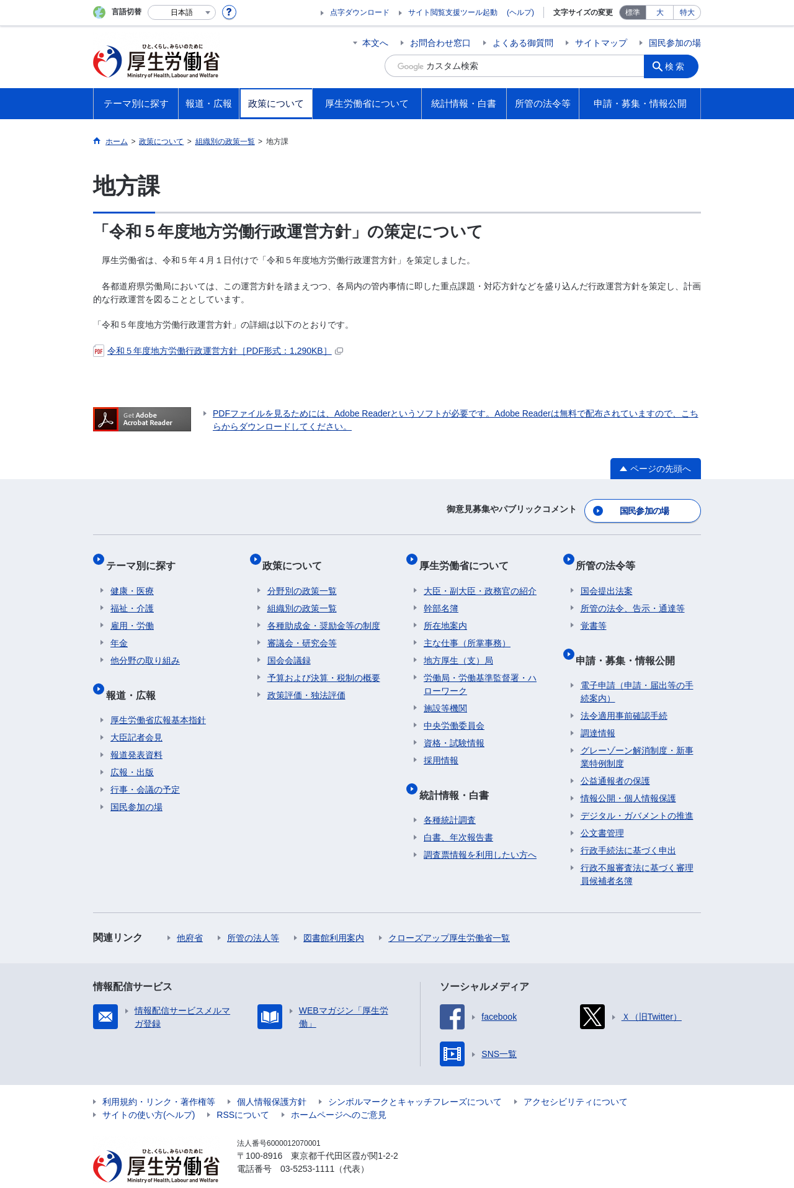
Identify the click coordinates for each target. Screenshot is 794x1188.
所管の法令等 (610, 556)
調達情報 (598, 709)
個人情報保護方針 (271, 1077)
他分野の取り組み (145, 646)
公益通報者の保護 (615, 757)
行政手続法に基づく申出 (628, 826)
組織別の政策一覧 (302, 594)
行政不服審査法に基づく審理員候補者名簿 (637, 850)
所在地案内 (445, 611)
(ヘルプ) (520, 12)
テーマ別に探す (145, 556)
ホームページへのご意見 (338, 1091)
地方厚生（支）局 (458, 646)
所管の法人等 (253, 914)
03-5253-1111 (307, 1145)
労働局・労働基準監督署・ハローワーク (480, 670)
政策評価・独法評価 (306, 681)
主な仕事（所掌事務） (467, 629)
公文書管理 (602, 809)
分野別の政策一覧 (302, 577)
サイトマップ (601, 42)
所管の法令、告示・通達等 (633, 594)
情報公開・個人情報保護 (628, 774)
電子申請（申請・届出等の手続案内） (637, 667)
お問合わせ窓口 (440, 42)
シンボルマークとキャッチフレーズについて (415, 1077)
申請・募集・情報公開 (630, 640)
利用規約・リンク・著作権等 (158, 1077)
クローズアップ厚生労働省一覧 (449, 914)
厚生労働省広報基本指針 (158, 696)
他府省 (190, 914)
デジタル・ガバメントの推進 (637, 791)
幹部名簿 (441, 594)
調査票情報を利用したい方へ (480, 830)
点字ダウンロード (360, 12)
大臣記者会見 (136, 713)
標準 (632, 12)
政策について (297, 556)
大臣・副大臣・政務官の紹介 (480, 577)
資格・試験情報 (454, 729)
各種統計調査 (450, 796)
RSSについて (242, 1091)
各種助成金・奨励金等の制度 (323, 611)
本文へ (375, 42)
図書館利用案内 (333, 914)
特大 (687, 12)
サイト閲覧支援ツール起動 (452, 12)
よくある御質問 (523, 42)
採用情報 (441, 746)
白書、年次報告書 (458, 813)
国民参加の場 (675, 42)
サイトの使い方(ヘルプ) (148, 1091)
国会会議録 (289, 646)
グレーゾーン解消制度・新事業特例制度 (637, 732)
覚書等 (594, 611)
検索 (678, 66)
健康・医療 (132, 577)
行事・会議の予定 (145, 765)
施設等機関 (445, 694)
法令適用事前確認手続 (624, 691)
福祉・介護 (132, 594)
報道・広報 (135, 675)
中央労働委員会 (454, 711)
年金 (119, 629)
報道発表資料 (136, 731)
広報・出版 (132, 748)
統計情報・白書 (458, 775)
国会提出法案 (607, 577)
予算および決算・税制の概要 (323, 663)
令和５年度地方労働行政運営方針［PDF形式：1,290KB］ (218, 351)
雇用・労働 (132, 611)
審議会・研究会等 (302, 629)
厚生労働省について (468, 556)
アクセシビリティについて (576, 1077)
